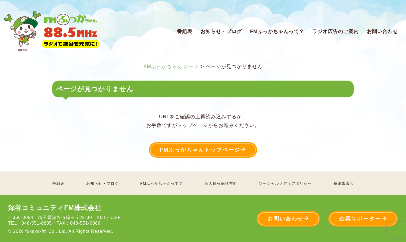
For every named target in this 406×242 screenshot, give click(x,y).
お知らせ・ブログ (221, 31)
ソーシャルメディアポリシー (285, 183)
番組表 (184, 31)
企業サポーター (363, 218)
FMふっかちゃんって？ (277, 31)
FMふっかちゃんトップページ (203, 150)
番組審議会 (343, 183)
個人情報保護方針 (221, 183)
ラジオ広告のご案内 (335, 31)
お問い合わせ (382, 31)
